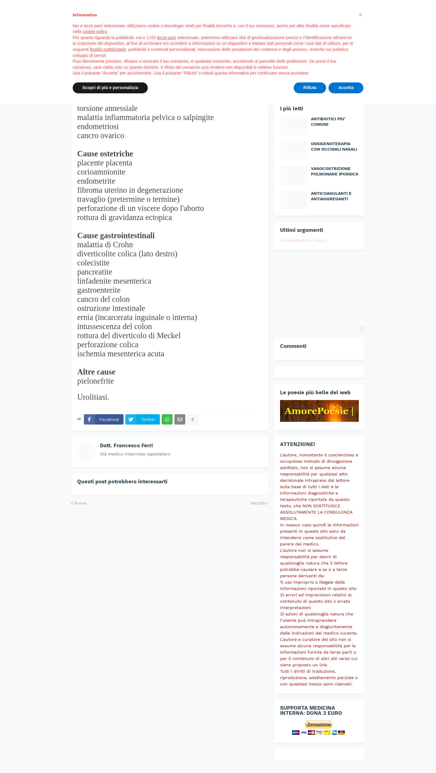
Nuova (80, 503)
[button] (360, 14)
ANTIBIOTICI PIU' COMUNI (328, 121)
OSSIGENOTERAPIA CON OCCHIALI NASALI (334, 146)
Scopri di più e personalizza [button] (110, 87)
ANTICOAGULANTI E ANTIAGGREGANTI (331, 196)
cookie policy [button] (95, 31)
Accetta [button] (346, 87)
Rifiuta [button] (310, 87)
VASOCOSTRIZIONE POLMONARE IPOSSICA (334, 171)
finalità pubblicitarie (108, 49)
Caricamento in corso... (304, 240)
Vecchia (258, 503)
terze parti (166, 37)
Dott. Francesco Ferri (126, 445)
